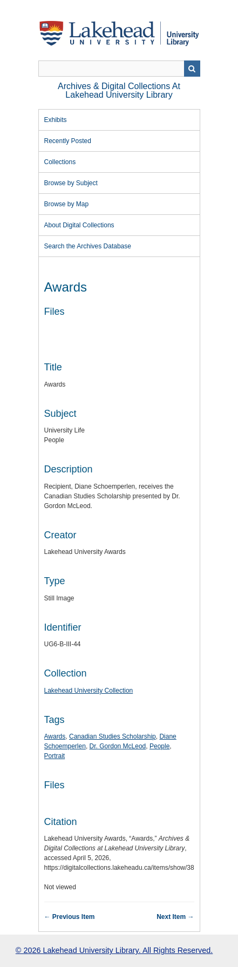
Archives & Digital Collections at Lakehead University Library (119, 90)
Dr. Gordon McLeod (118, 746)
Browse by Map (66, 204)
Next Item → (175, 917)
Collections (60, 162)
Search (192, 68)
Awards (55, 736)
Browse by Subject (71, 183)
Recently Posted (67, 141)
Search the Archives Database (87, 246)
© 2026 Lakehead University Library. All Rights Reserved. (114, 950)
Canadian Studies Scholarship (112, 736)
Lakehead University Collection (88, 690)
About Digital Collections (79, 225)
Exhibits (55, 120)
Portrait (54, 756)
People (159, 746)
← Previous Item (69, 917)
